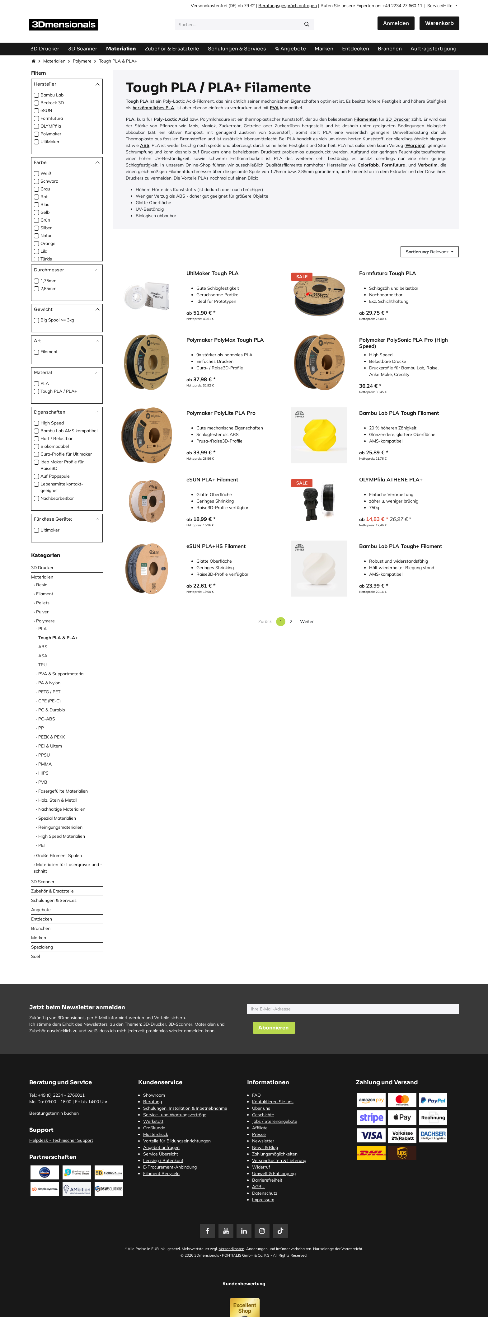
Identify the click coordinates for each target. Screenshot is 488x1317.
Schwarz (49, 181)
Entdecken (41, 919)
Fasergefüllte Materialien (63, 791)
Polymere (82, 61)
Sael (35, 956)
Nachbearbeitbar (57, 498)
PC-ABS (46, 719)
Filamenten (366, 119)
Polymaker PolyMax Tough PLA (225, 340)
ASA (42, 655)
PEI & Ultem (50, 746)
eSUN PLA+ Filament (212, 480)
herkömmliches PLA (153, 107)
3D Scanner (42, 881)
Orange (47, 243)
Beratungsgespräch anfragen (287, 5)
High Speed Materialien (61, 836)
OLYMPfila (50, 126)
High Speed (52, 423)
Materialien (54, 61)
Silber (46, 228)
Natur (46, 235)
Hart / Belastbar (56, 438)
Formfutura (51, 118)
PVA (274, 107)
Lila (43, 251)
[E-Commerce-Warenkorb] (439, 23)
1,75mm (48, 281)
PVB (42, 782)
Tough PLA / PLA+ (58, 391)
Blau (44, 204)
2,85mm (48, 288)
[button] (430, 251)
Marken (38, 937)
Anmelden (396, 23)
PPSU (44, 755)
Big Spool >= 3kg (57, 320)
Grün (45, 220)
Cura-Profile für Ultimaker (66, 454)
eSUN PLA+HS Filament (216, 546)
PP (41, 728)
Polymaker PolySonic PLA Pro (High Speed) (403, 343)
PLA (44, 383)
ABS (42, 646)
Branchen (40, 928)
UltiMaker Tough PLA (212, 273)
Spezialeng (42, 947)
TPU (42, 665)
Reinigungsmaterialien (60, 827)
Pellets (42, 603)
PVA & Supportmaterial (61, 674)
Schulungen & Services (54, 900)
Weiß (45, 173)
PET (42, 845)
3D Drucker (42, 567)
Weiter (307, 621)
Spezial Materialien (57, 818)
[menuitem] (434, 48)
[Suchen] (306, 24)
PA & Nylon (49, 683)
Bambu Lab (51, 95)
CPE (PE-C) (49, 701)
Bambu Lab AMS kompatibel (68, 431)
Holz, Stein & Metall (57, 800)
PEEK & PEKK (51, 737)
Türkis (46, 259)
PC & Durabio (51, 710)
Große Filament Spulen (59, 855)
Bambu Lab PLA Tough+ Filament (400, 546)
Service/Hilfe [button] (440, 5)
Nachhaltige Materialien (61, 809)
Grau (45, 189)
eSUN (46, 110)
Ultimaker (49, 530)
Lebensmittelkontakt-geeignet (61, 487)
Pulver (42, 612)
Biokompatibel (54, 446)
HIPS (43, 773)
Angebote (41, 909)
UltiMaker (49, 141)
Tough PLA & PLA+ (58, 637)
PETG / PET (49, 692)
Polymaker (50, 134)
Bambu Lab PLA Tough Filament (399, 413)
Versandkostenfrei (209, 5)
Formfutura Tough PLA (387, 273)
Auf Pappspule (55, 476)
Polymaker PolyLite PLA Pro (221, 413)
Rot (44, 196)
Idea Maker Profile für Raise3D (62, 465)
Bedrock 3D (52, 102)
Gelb (44, 212)
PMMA (45, 764)
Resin (41, 585)
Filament (49, 351)
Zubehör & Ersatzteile (52, 891)
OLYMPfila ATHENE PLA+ (391, 480)
